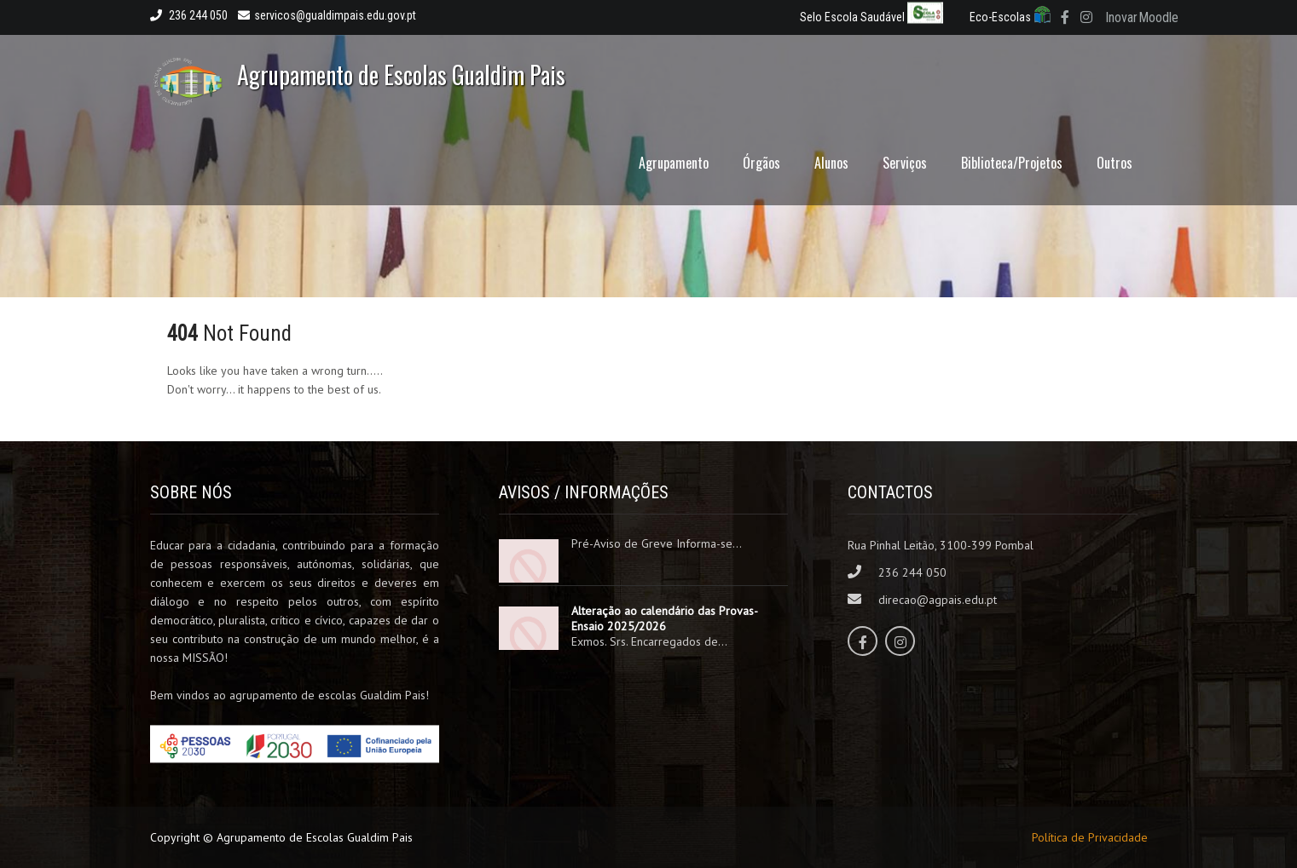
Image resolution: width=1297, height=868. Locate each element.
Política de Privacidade (1090, 837)
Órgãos (761, 162)
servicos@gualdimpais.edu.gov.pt (327, 15)
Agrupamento (674, 162)
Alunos (831, 162)
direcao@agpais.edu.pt (937, 599)
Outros (1114, 162)
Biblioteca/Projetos (1011, 162)
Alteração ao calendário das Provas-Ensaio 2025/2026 (664, 618)
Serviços (905, 162)
